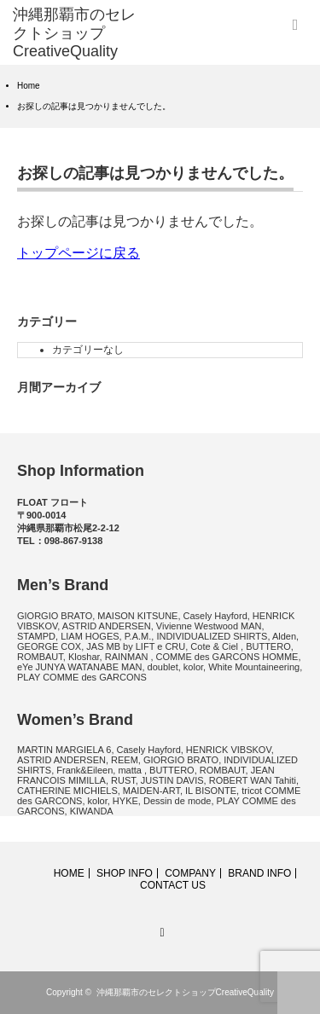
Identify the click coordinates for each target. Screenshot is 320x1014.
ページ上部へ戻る (298, 992)
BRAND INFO (259, 873)
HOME (69, 873)
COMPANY (190, 873)
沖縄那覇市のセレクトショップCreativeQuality (185, 992)
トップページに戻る (78, 253)
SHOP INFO (124, 873)
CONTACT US (173, 885)
